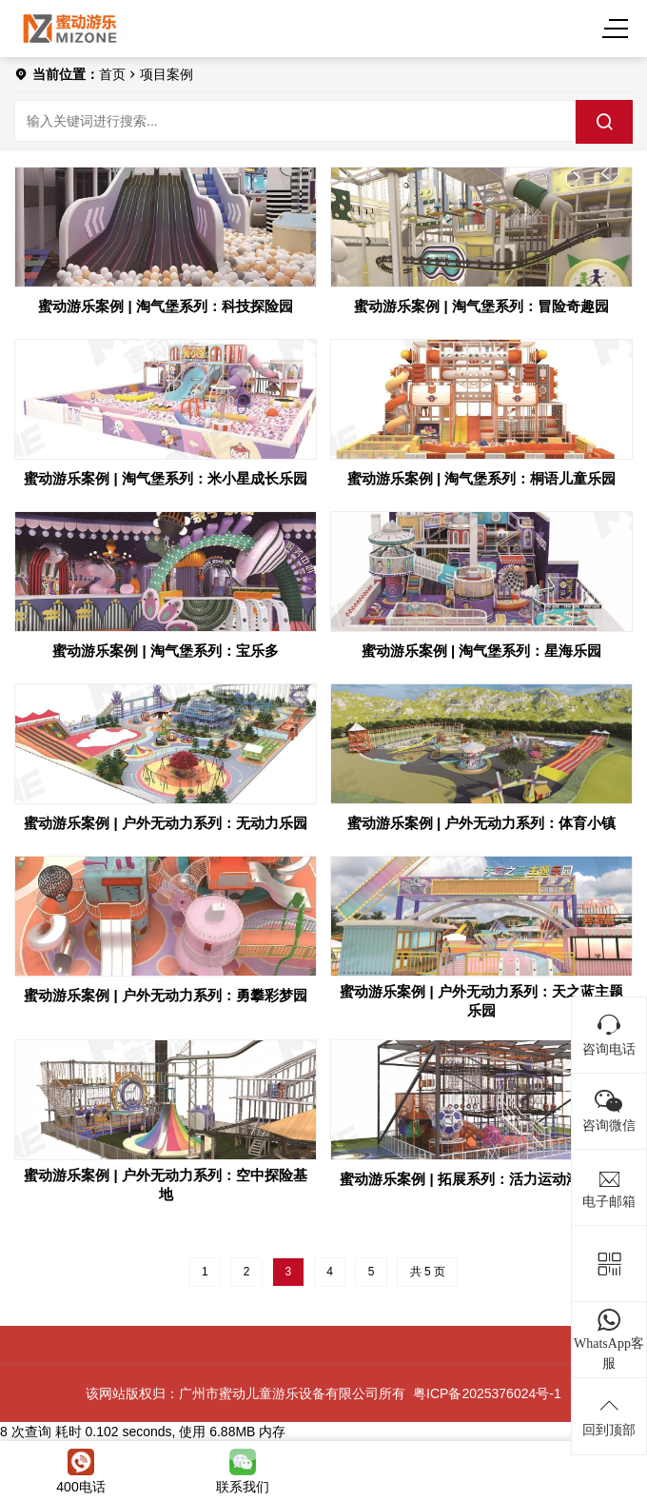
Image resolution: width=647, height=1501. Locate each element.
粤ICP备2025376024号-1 (487, 1393)
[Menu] (618, 28)
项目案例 (166, 74)
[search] (604, 122)
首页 (112, 74)
